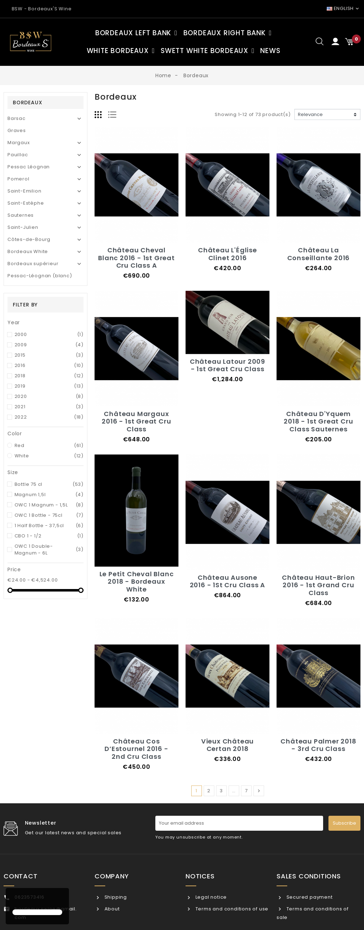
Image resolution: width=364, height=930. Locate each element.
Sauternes (20, 215)
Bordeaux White (27, 251)
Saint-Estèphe (25, 203)
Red (49, 445)
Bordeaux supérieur (32, 263)
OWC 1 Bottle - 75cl (49, 515)
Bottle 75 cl (49, 484)
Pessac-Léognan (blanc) (39, 275)
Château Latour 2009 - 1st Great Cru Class (227, 365)
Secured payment (309, 897)
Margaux (18, 142)
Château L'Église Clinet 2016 (227, 254)
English (340, 8)
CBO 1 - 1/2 (49, 535)
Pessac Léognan (28, 166)
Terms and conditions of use (231, 908)
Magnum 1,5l (49, 494)
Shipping (115, 897)
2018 (49, 375)
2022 (49, 417)
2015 (49, 355)
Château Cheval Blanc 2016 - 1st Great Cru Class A (136, 258)
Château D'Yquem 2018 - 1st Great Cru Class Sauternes (318, 421)
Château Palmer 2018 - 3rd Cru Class (318, 745)
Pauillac (17, 154)
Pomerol (18, 178)
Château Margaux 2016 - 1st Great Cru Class (136, 421)
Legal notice (210, 897)
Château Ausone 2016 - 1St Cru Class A (228, 581)
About (111, 908)
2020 (49, 396)
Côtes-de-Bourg (28, 239)
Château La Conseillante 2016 (318, 254)
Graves (16, 130)
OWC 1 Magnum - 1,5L (49, 504)
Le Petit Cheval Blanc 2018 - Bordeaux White (137, 581)
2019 (49, 386)
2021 (49, 406)
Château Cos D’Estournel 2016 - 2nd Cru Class (136, 749)
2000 (49, 334)
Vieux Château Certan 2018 (227, 745)
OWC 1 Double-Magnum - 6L (49, 549)
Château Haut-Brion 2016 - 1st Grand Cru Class (318, 585)
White (49, 455)
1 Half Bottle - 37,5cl (49, 525)
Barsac (16, 118)
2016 (49, 365)
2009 (49, 344)
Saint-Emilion (24, 191)
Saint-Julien (22, 227)
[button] (13, 899)
